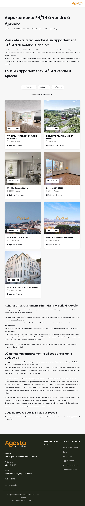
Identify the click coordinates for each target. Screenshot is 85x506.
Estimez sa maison (70, 465)
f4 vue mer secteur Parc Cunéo (59, 238)
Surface (58, 87)
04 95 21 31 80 (10, 465)
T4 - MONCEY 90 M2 (54, 188)
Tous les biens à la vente (21, 29)
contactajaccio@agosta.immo (18, 474)
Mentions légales (11, 485)
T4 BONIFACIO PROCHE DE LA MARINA (22, 287)
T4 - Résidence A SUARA (17, 188)
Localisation (28, 87)
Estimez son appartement (68, 458)
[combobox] (44, 95)
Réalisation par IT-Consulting (23, 500)
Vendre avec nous (70, 469)
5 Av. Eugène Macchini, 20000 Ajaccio (21, 457)
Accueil (7, 29)
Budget (44, 87)
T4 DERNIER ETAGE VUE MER (18, 238)
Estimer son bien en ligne (70, 450)
